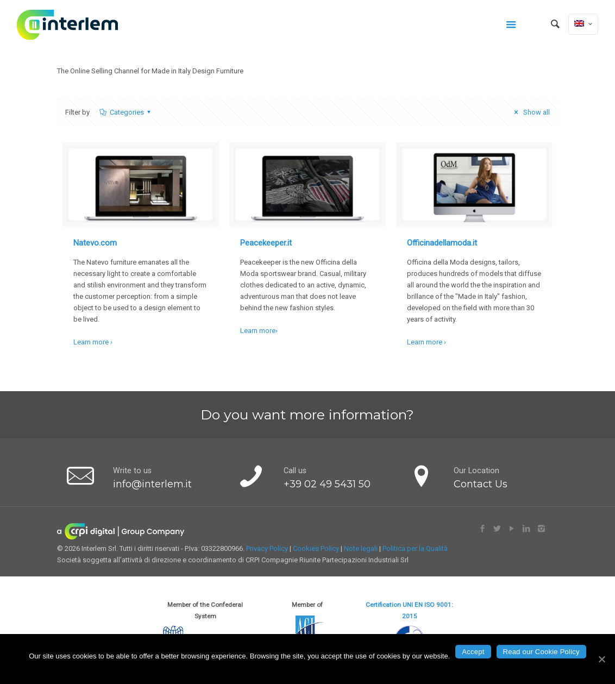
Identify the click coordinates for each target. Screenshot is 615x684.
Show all (530, 112)
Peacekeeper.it (266, 243)
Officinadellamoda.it (442, 243)
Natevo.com (95, 243)
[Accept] (601, 659)
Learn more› (259, 331)
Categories (125, 112)
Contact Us (480, 484)
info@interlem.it (152, 484)
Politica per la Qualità (415, 548)
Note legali (361, 548)
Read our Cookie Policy (541, 652)
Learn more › (92, 342)
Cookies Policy (316, 548)
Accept (473, 652)
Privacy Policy (267, 548)
